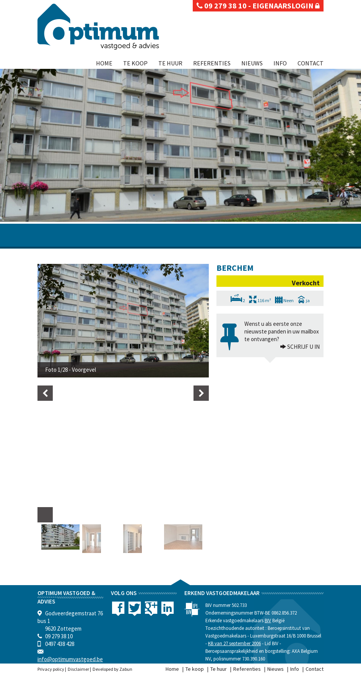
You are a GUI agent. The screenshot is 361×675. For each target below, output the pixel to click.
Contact (311, 63)
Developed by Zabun (112, 669)
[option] (123, 320)
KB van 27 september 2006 (234, 643)
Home (104, 63)
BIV (268, 620)
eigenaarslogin (286, 5)
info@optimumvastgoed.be (70, 659)
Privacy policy (50, 669)
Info (280, 63)
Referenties (212, 63)
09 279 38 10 (222, 5)
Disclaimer (78, 669)
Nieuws (252, 63)
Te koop (135, 63)
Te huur (170, 63)
